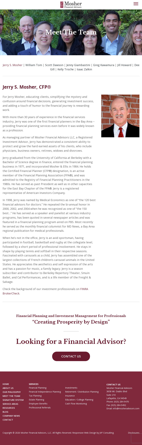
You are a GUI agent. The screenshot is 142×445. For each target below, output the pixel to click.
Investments (71, 388)
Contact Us (71, 356)
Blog (5, 412)
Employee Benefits (38, 403)
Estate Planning (36, 399)
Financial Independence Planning (45, 392)
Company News (11, 416)
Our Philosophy (12, 392)
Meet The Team (11, 396)
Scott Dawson (54, 65)
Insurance (70, 396)
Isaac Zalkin (84, 69)
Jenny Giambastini (78, 65)
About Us (8, 388)
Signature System (13, 400)
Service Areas (10, 404)
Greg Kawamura (103, 65)
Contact (8, 420)
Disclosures (133, 432)
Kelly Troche (66, 69)
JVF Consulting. (107, 432)
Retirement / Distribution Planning (82, 392)
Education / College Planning (79, 399)
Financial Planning (37, 388)
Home (6, 384)
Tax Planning (35, 396)
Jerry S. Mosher (12, 65)
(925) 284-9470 (121, 401)
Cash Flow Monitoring (76, 403)
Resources (9, 408)
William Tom (33, 65)
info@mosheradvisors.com (126, 408)
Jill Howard (124, 65)
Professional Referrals (40, 407)
